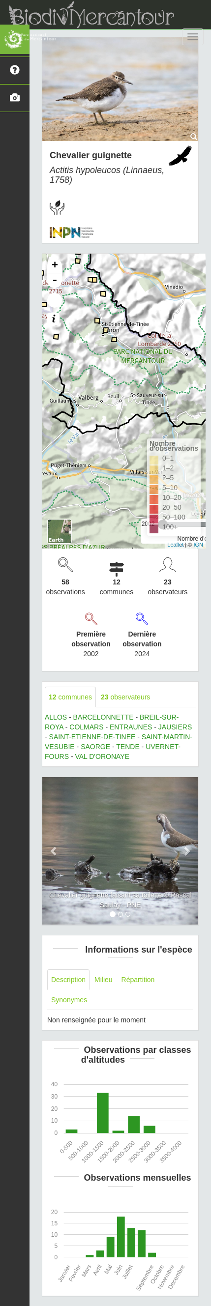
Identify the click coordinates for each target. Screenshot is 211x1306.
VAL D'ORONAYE (102, 756)
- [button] (54, 280)
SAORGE (95, 747)
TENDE (127, 747)
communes (70, 697)
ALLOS (56, 717)
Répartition (138, 980)
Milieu (103, 980)
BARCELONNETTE (103, 717)
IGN (198, 545)
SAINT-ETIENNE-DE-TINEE (92, 737)
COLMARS (86, 727)
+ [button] (55, 266)
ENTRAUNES (131, 727)
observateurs (125, 697)
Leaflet (175, 545)
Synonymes (69, 1000)
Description (68, 980)
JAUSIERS (175, 727)
